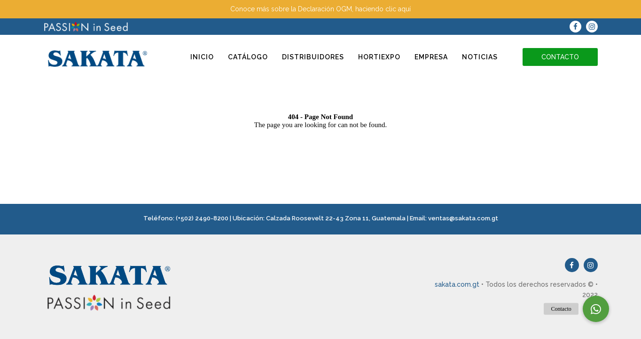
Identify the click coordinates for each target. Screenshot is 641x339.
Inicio (202, 57)
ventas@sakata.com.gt (463, 218)
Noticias (480, 57)
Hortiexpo (379, 57)
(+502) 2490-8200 (202, 218)
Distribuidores (313, 57)
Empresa (431, 57)
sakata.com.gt (457, 284)
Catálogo (248, 57)
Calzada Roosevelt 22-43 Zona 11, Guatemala (336, 218)
